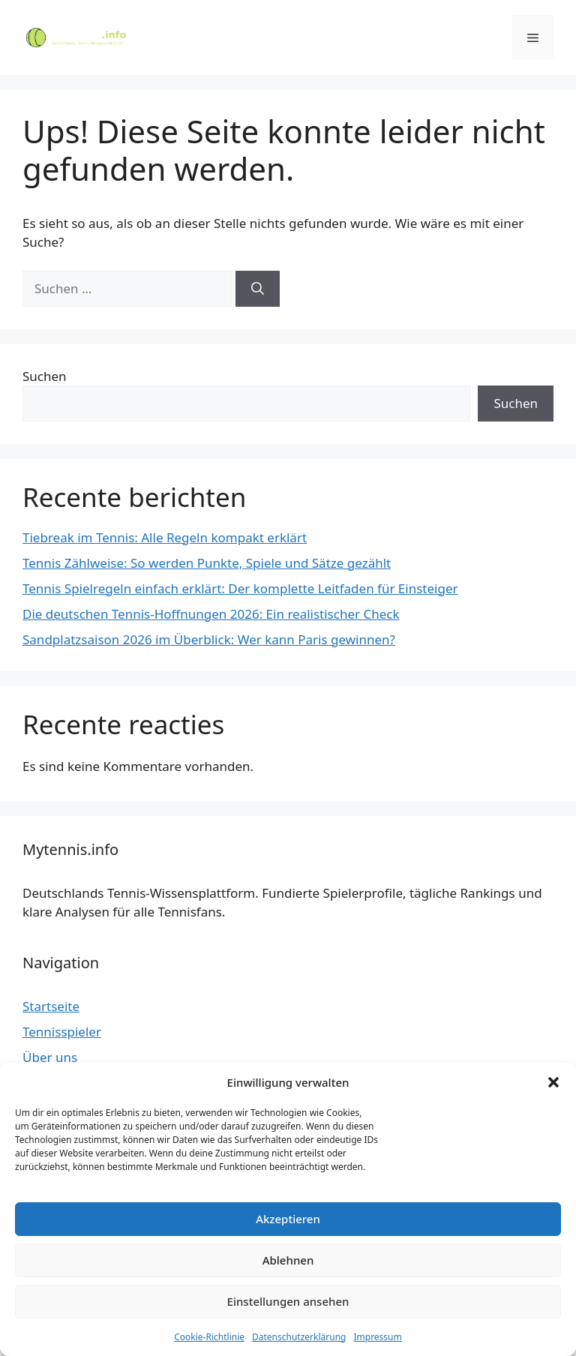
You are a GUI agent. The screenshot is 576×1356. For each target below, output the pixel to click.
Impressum (377, 1336)
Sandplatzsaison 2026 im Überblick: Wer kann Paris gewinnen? (208, 639)
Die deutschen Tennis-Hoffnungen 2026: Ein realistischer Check (211, 613)
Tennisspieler (61, 1031)
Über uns (49, 1057)
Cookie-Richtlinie (209, 1336)
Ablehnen (288, 1260)
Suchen (44, 376)
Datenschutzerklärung (299, 1336)
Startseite (51, 1006)
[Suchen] (258, 289)
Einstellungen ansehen (288, 1301)
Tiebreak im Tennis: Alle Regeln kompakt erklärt (164, 537)
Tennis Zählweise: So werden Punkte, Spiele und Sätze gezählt (206, 563)
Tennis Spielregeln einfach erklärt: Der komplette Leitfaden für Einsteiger (240, 588)
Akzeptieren (288, 1218)
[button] (553, 1082)
